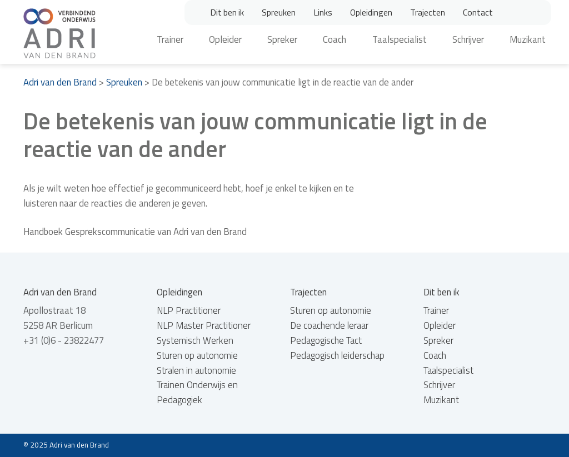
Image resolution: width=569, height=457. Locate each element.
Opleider (225, 39)
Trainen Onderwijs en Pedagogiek (197, 392)
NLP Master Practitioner (204, 325)
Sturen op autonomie (197, 355)
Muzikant (528, 39)
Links (322, 12)
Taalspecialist (399, 39)
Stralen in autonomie (196, 370)
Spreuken (279, 12)
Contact (478, 12)
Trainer (170, 39)
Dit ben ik (227, 12)
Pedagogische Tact (326, 340)
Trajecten (427, 12)
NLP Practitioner (189, 310)
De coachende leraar (329, 325)
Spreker (282, 39)
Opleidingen (371, 12)
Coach (334, 39)
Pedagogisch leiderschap (337, 355)
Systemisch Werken (195, 340)
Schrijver (468, 39)
